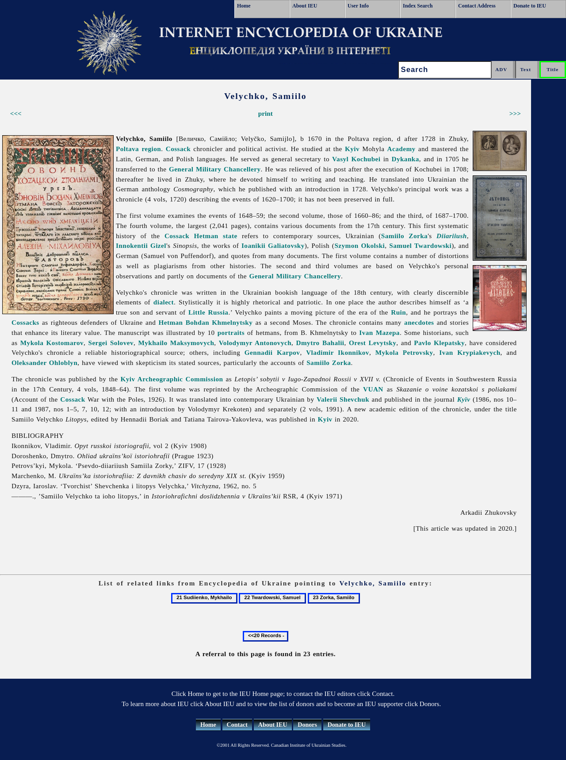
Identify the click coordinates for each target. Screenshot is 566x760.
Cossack (178, 148)
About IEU (304, 6)
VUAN (373, 389)
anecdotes (419, 322)
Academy (401, 148)
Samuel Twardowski (420, 245)
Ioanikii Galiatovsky (273, 245)
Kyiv (352, 148)
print (265, 113)
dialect (163, 302)
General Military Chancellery (215, 169)
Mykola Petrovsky (404, 352)
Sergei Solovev (111, 342)
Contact (237, 725)
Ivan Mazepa (379, 332)
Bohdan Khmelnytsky (219, 322)
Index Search (417, 6)
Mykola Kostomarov (52, 342)
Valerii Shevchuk (343, 399)
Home (244, 6)
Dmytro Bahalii (320, 342)
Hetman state (215, 235)
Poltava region (138, 148)
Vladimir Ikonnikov (337, 352)
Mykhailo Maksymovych (176, 342)
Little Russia (208, 312)
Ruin (398, 312)
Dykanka (405, 159)
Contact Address (477, 6)
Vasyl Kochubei (356, 159)
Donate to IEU (529, 6)
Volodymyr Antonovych (255, 342)
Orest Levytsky (372, 342)
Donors (307, 725)
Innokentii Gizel (141, 245)
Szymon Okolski (359, 245)
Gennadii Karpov (272, 352)
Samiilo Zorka (404, 235)
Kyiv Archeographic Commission (172, 379)
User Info (358, 6)
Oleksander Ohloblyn (44, 362)
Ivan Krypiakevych (469, 352)
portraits (231, 332)
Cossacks (25, 322)
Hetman (170, 322)
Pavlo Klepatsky (439, 342)
